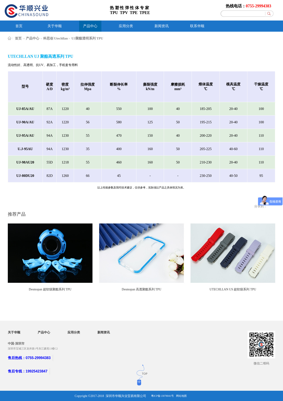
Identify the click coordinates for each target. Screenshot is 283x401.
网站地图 (181, 395)
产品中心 (32, 38)
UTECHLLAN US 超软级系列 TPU (233, 289)
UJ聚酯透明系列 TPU (87, 38)
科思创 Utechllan (55, 38)
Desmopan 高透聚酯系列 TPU (141, 289)
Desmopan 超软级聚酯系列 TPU (50, 289)
